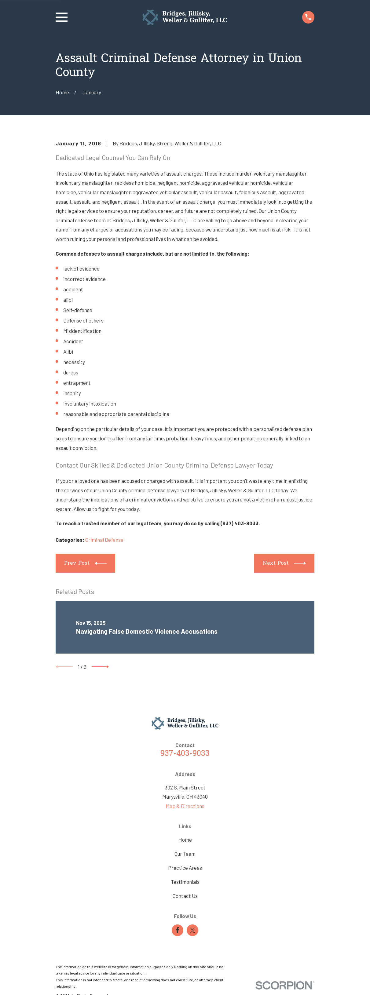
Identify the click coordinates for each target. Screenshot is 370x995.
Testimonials (185, 882)
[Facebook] (177, 930)
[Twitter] (192, 930)
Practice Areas (185, 868)
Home (185, 839)
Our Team (185, 854)
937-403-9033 (185, 754)
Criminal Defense (104, 540)
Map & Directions (185, 806)
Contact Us (185, 896)
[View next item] (100, 666)
